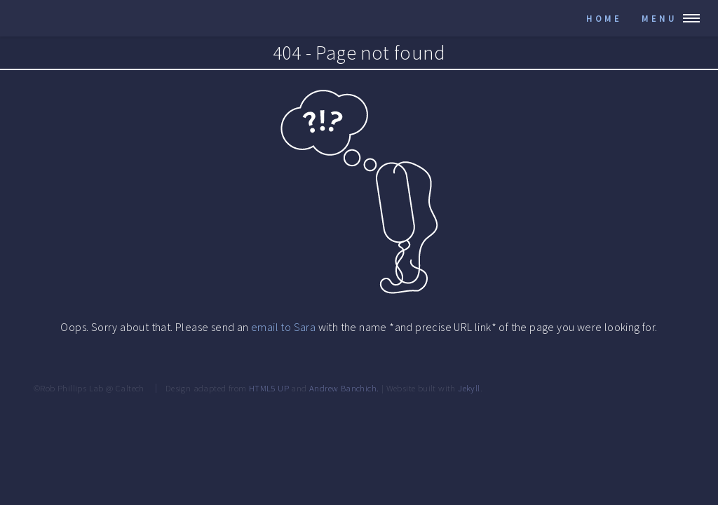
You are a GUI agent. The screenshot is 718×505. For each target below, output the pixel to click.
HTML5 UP (269, 387)
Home (604, 18)
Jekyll (469, 387)
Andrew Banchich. (344, 387)
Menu (659, 18)
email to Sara (283, 327)
